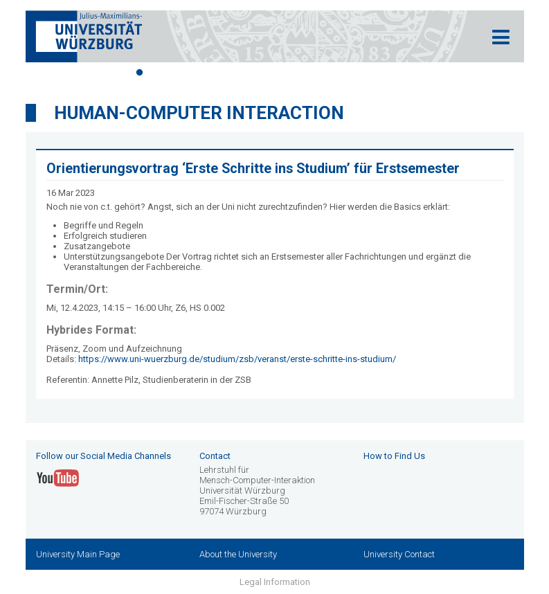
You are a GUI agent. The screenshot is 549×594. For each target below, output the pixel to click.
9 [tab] (306, 73)
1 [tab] (140, 73)
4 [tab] (202, 73)
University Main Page (78, 554)
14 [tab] (410, 73)
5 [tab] (223, 73)
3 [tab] (181, 73)
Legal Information (275, 582)
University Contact (399, 554)
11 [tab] (347, 73)
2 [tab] (161, 73)
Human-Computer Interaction (199, 112)
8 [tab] (285, 73)
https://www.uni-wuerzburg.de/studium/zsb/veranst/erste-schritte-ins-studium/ (237, 359)
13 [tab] (389, 73)
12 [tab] (368, 73)
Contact (215, 456)
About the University (238, 554)
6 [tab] (244, 73)
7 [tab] (264, 73)
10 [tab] (327, 73)
